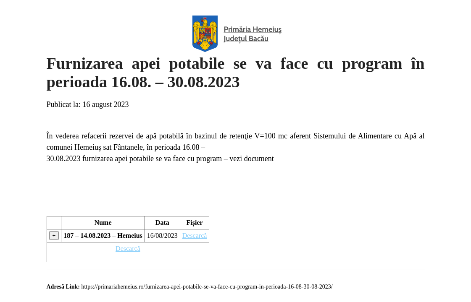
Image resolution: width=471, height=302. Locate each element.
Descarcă (194, 235)
